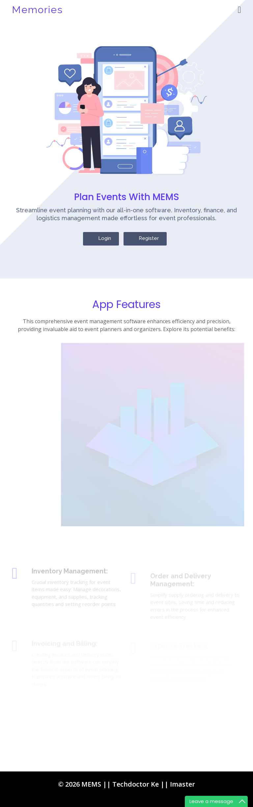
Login (104, 243)
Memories (37, 9)
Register (149, 243)
